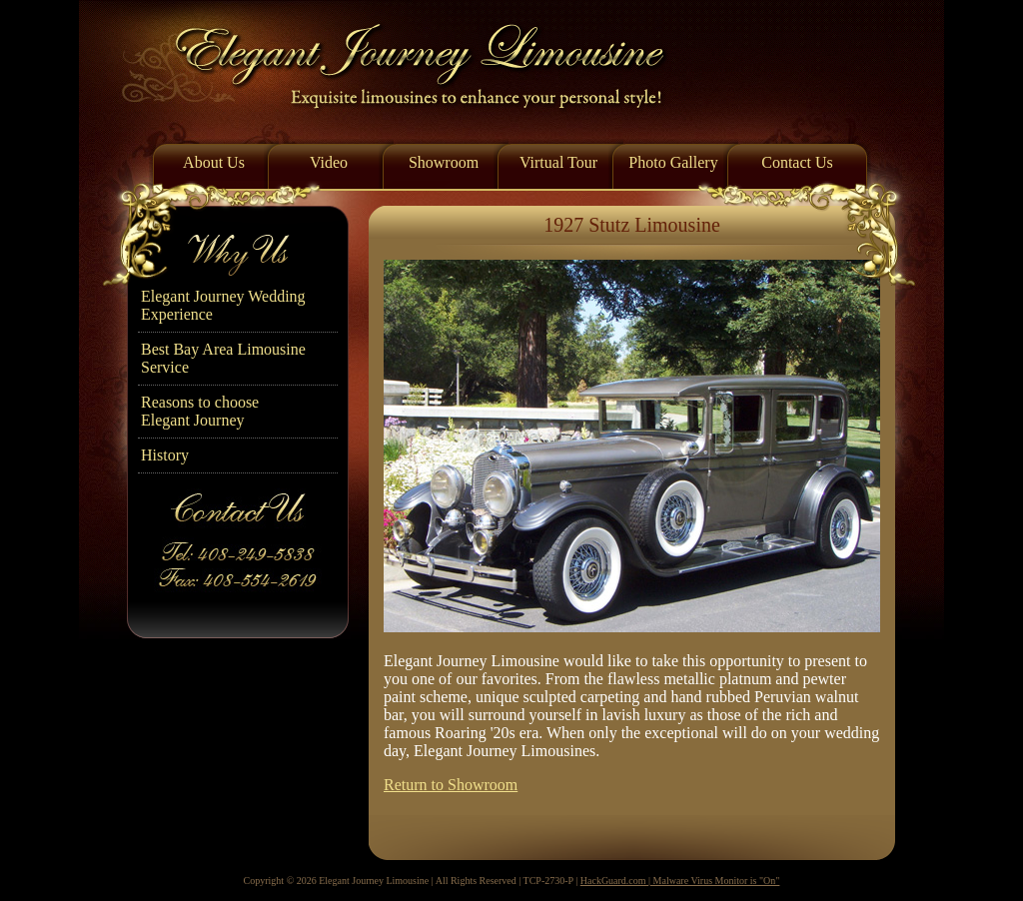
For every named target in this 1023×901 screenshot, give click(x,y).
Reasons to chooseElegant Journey (200, 411)
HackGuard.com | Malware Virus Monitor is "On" (680, 880)
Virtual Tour (558, 162)
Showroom (444, 162)
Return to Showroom (450, 784)
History (165, 455)
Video (329, 162)
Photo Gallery (672, 162)
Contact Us (797, 162)
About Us (214, 162)
